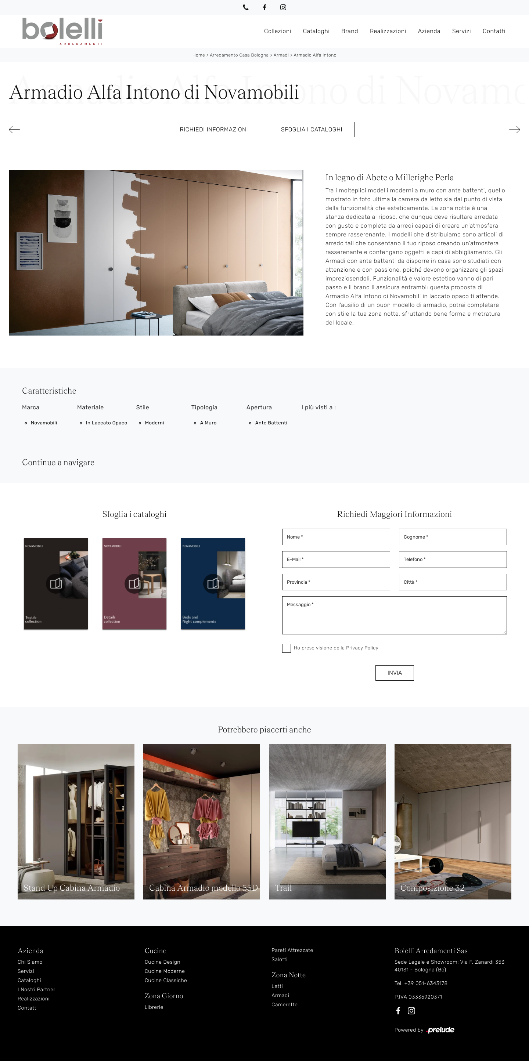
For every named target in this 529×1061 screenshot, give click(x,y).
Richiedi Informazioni (214, 129)
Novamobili (44, 423)
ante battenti (271, 423)
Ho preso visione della (336, 648)
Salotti (279, 959)
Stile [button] (142, 407)
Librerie (154, 1007)
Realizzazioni (388, 31)
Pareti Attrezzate (292, 950)
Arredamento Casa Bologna (239, 55)
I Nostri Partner (36, 989)
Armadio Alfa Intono (315, 55)
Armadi (281, 55)
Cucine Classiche (166, 980)
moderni (154, 423)
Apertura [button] (259, 407)
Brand (349, 31)
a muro (208, 423)
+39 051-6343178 (426, 983)
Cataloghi (316, 31)
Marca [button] (31, 407)
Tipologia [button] (204, 407)
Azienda (429, 31)
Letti (277, 986)
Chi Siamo (30, 962)
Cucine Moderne (165, 971)
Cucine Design (162, 962)
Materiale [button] (90, 407)
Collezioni (277, 31)
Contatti (494, 31)
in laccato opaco (106, 423)
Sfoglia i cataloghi (311, 129)
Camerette (284, 1005)
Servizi (461, 31)
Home (198, 55)
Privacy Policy (362, 648)
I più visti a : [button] (319, 407)
